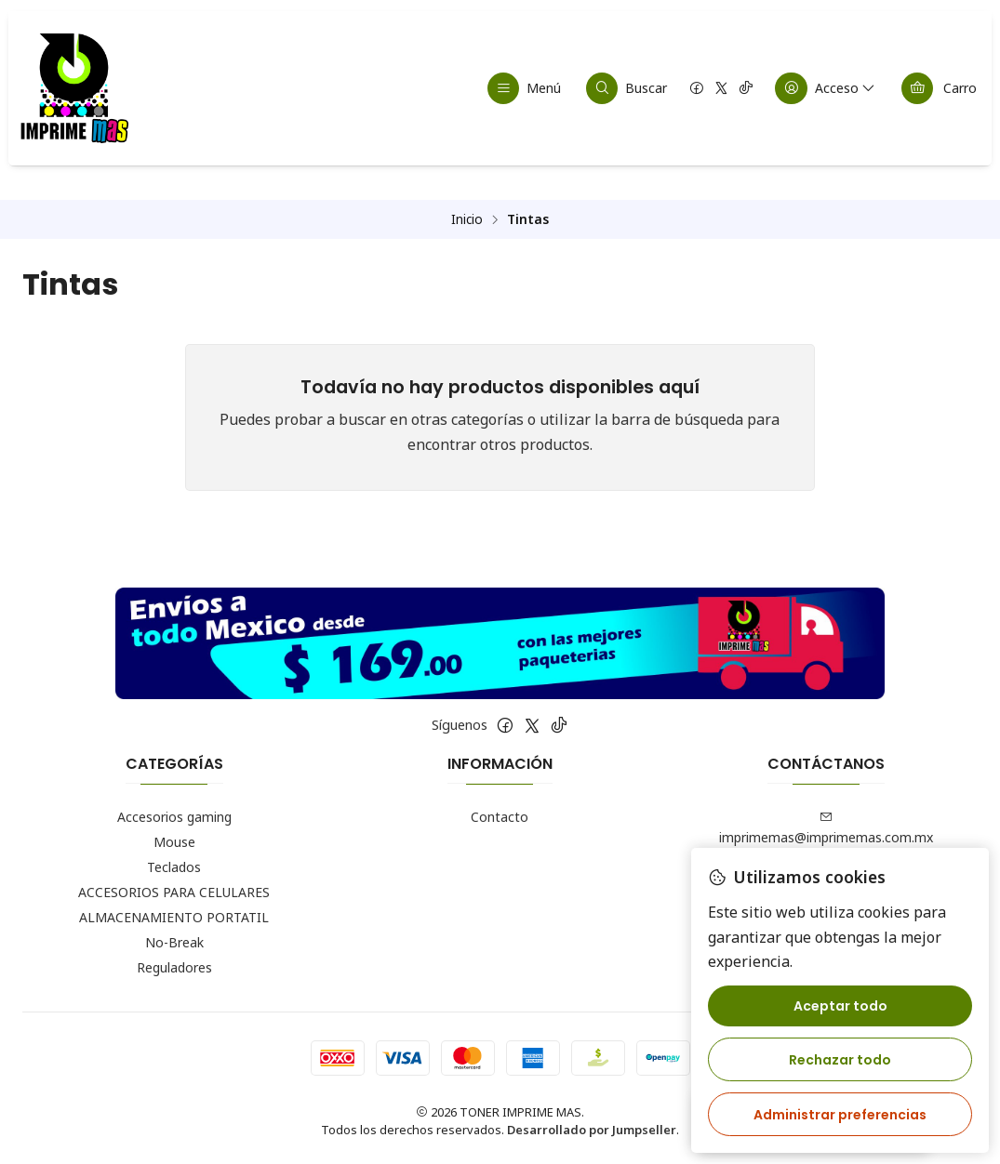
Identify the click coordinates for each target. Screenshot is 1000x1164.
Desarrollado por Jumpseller (591, 1132)
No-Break (174, 944)
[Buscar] (627, 88)
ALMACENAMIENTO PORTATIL (174, 919)
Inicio (467, 221)
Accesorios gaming (174, 818)
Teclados (174, 869)
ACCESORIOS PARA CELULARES (174, 894)
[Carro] (939, 88)
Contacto (499, 818)
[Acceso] (826, 88)
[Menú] (525, 88)
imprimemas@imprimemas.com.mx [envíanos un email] (826, 830)
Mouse (174, 844)
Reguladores (174, 969)
